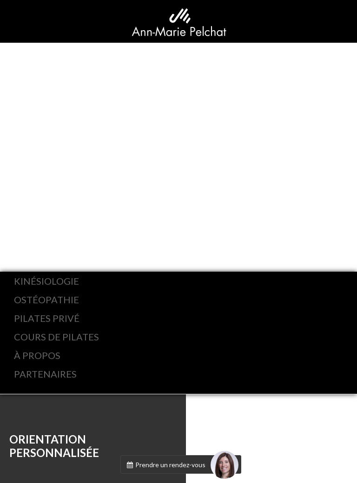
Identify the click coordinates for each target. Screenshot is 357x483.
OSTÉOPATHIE (46, 299)
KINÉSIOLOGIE (46, 281)
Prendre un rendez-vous (182, 464)
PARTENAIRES (45, 373)
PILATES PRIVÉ (46, 318)
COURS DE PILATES (56, 336)
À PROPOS (37, 355)
